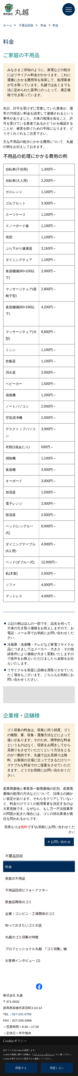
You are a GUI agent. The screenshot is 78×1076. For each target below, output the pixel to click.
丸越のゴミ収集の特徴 (21, 936)
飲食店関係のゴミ (18, 901)
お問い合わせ (61, 842)
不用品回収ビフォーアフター (26, 890)
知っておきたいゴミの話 (23, 925)
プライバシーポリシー (43, 1054)
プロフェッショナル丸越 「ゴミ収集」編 (36, 948)
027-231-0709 (21, 1014)
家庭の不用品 (15, 878)
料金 (8, 866)
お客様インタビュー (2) (22, 960)
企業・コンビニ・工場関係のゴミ (30, 913)
